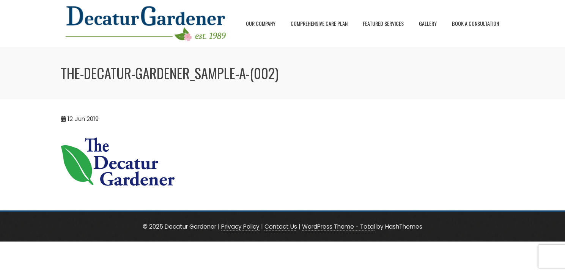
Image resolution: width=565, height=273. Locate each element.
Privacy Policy (240, 227)
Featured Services (383, 23)
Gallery (428, 23)
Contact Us (280, 227)
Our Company (260, 23)
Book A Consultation (475, 23)
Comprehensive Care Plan (319, 23)
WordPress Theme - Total (338, 227)
